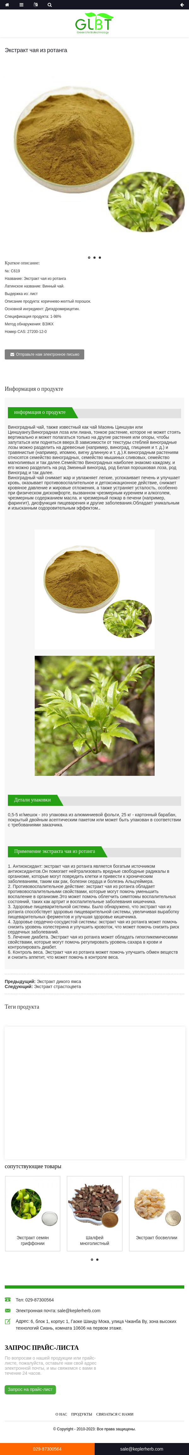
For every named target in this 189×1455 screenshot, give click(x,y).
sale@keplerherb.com (78, 1310)
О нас (61, 1414)
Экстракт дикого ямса (59, 981)
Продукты (81, 1414)
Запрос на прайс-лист (30, 1389)
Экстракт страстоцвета (57, 986)
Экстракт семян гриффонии (33, 1240)
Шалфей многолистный (94, 1240)
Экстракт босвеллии (156, 1237)
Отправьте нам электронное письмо (48, 354)
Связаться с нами (114, 1414)
